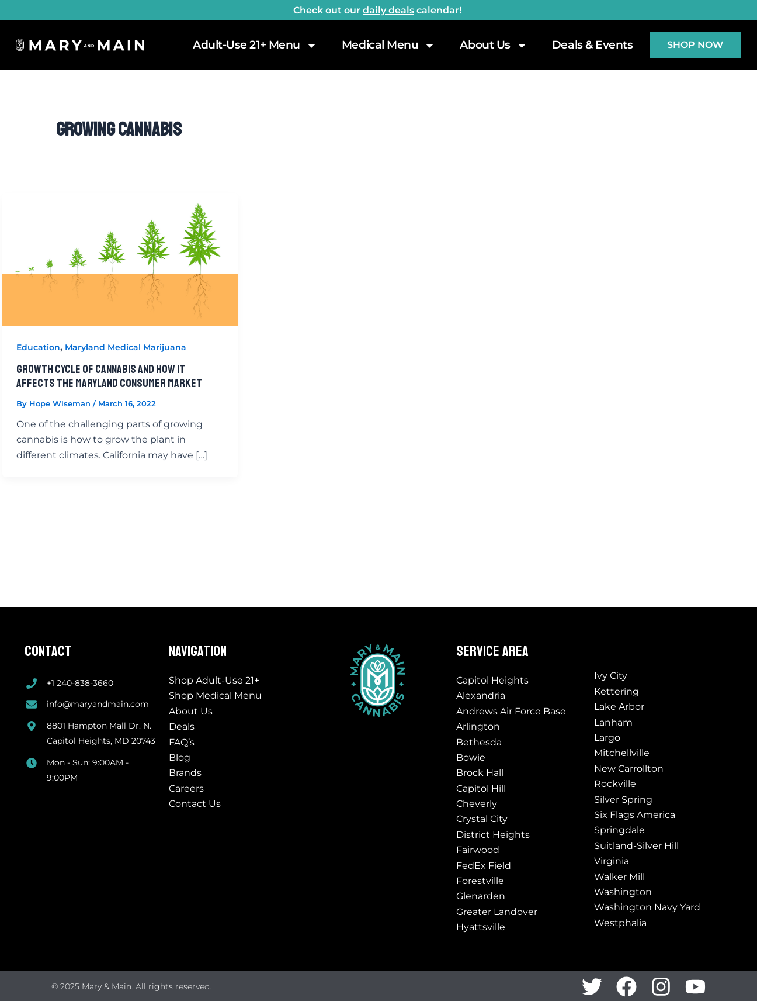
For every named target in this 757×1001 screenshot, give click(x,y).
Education (38, 347)
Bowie (470, 757)
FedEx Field (483, 865)
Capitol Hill (481, 788)
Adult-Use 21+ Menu (255, 45)
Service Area (492, 651)
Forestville (480, 880)
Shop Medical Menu (215, 695)
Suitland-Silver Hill (636, 845)
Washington (623, 892)
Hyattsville (480, 927)
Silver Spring (623, 799)
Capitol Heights (492, 680)
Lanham (613, 722)
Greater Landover (496, 911)
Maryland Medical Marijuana (125, 347)
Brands (185, 772)
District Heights (493, 834)
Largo (607, 737)
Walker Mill (619, 876)
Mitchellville (622, 752)
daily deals (388, 10)
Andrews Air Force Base (511, 711)
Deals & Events (592, 44)
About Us (493, 45)
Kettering (616, 691)
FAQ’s (182, 742)
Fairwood (477, 849)
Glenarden (480, 896)
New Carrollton (629, 768)
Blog (179, 757)
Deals (182, 726)
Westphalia (620, 922)
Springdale (619, 830)
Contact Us (195, 803)
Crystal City (482, 818)
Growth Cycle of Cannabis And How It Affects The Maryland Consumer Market (109, 376)
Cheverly (476, 803)
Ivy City (610, 675)
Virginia (611, 861)
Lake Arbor (619, 706)
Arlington (478, 726)
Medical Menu (389, 45)
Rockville (615, 783)
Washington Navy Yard (647, 907)
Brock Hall (479, 772)
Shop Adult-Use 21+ (214, 680)
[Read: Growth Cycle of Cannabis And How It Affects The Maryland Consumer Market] (120, 258)
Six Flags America (634, 814)
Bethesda (479, 742)
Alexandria (480, 695)
